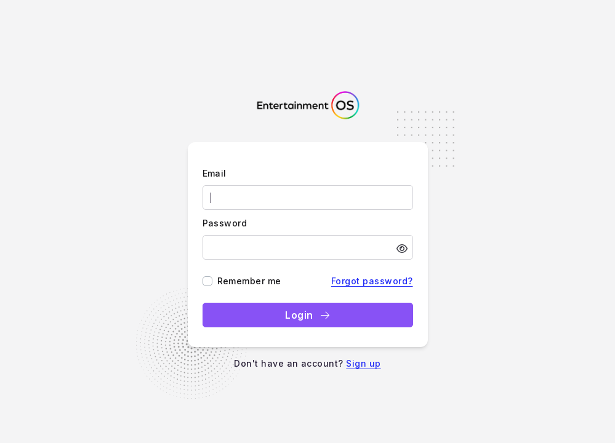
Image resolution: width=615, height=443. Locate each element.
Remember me (249, 281)
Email (215, 173)
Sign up (363, 363)
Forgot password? (372, 281)
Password (225, 223)
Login (307, 315)
